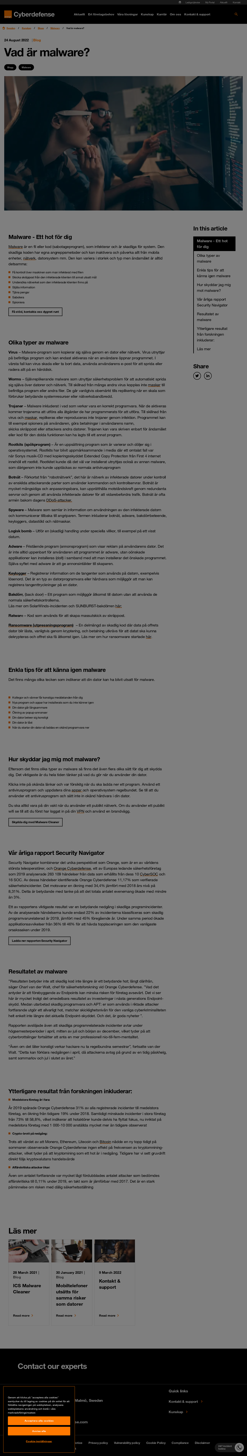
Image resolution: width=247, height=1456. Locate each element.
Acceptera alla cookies (39, 1443)
